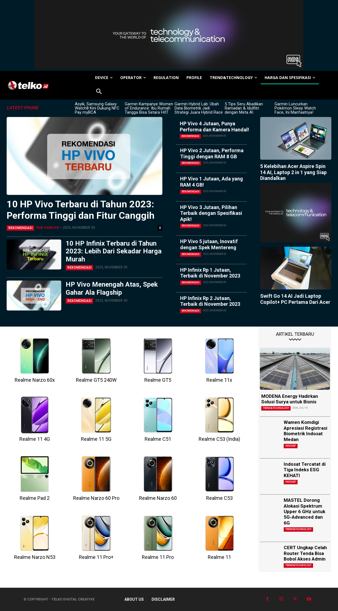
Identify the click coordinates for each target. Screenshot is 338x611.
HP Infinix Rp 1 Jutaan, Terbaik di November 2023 (210, 273)
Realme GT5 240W (96, 380)
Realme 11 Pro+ (96, 557)
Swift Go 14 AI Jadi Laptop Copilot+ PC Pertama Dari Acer (295, 299)
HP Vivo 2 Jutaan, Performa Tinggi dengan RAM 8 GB (212, 153)
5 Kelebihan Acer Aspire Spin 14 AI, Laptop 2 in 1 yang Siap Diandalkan (293, 172)
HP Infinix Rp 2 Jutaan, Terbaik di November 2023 (210, 301)
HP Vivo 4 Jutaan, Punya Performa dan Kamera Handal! (214, 127)
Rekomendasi (20, 228)
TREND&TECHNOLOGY (276, 408)
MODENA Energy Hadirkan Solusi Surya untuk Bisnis (289, 398)
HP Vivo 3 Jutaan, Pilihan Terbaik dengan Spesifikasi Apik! (211, 213)
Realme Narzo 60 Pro (96, 498)
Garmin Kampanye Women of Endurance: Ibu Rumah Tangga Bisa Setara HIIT (149, 108)
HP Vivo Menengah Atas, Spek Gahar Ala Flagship (112, 288)
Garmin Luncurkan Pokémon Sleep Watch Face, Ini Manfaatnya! (295, 108)
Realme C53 (219, 498)
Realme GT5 (157, 380)
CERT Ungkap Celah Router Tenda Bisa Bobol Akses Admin (305, 553)
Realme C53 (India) (219, 439)
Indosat (290, 445)
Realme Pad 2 (35, 498)
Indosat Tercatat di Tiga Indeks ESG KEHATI (305, 469)
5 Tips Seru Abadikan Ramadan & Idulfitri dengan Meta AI (244, 108)
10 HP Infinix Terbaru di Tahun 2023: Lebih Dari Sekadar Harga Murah (114, 251)
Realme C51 (158, 439)
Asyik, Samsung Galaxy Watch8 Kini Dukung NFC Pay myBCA (97, 108)
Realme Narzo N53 (34, 557)
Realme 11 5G (96, 439)
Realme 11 (219, 557)
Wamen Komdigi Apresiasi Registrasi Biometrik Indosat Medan (305, 430)
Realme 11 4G (34, 439)
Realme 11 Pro (158, 557)
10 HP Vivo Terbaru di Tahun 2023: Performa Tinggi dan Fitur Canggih (81, 209)
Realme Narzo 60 (158, 498)
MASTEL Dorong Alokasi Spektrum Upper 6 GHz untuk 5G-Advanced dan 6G (304, 511)
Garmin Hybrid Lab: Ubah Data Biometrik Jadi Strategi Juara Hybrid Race (199, 108)
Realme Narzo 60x (35, 380)
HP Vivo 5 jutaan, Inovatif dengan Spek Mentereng (209, 244)
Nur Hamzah (47, 228)
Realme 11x (219, 380)
